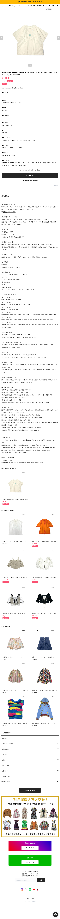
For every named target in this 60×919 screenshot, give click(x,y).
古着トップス (5, 749)
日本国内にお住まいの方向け (30, 181)
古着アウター (5, 760)
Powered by (30, 901)
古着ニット (4, 754)
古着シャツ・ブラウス (7, 743)
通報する (56, 185)
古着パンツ (4, 771)
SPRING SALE (5, 782)
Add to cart (30, 175)
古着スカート (5, 765)
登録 (41, 880)
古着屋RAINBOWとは (9, 212)
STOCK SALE (5, 776)
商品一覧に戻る (30, 790)
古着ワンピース (5, 738)
